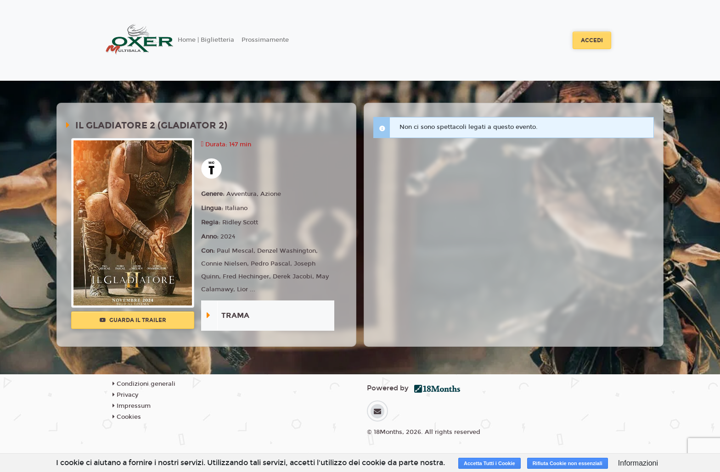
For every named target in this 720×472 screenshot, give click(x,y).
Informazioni (638, 463)
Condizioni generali (143, 384)
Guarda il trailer (133, 320)
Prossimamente (265, 40)
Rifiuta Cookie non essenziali (567, 463)
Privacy (125, 395)
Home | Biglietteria (206, 40)
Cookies (126, 417)
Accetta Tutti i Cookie (489, 463)
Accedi (592, 40)
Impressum (131, 406)
